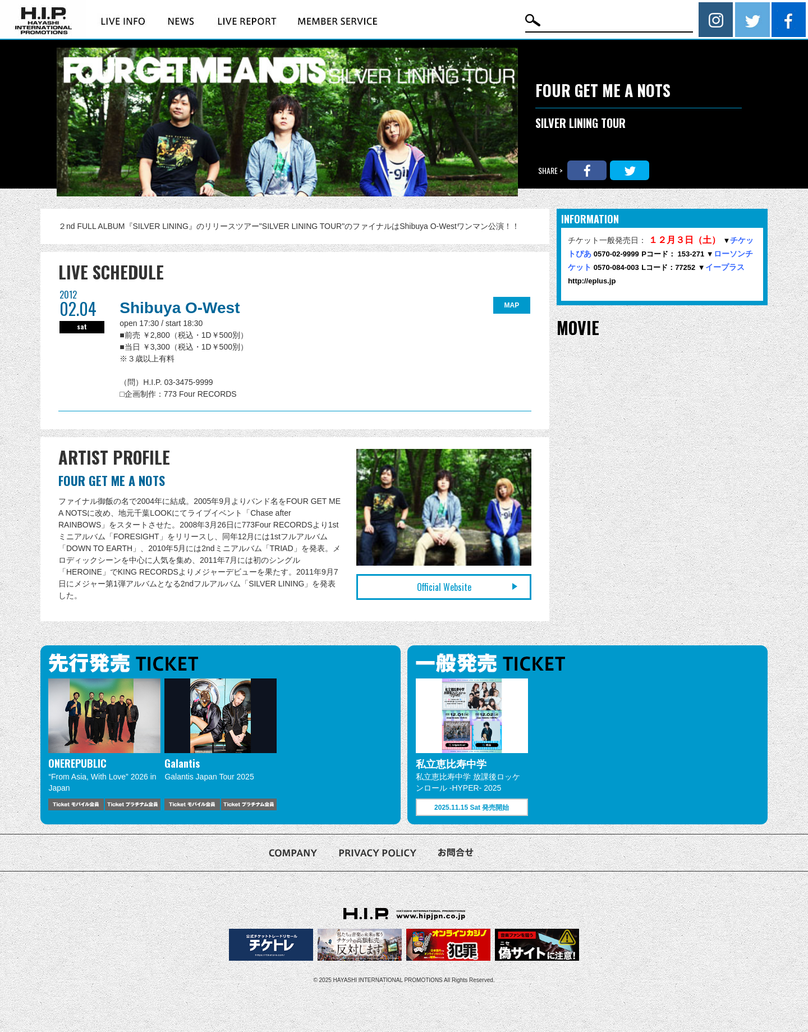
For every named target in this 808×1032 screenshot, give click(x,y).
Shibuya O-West (180, 308)
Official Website (444, 587)
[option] (104, 744)
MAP (512, 305)
